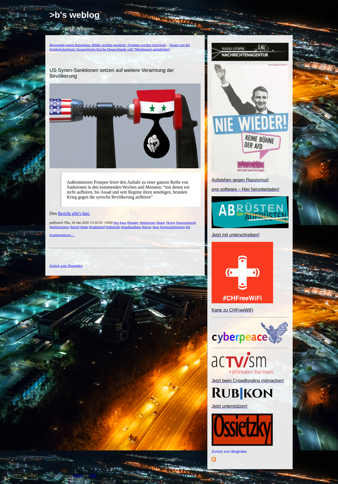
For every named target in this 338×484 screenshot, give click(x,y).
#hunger (133, 222)
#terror (146, 227)
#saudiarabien (131, 227)
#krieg (170, 222)
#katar (160, 222)
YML (93, 475)
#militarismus (59, 227)
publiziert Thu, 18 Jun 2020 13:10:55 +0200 (81, 222)
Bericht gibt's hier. (74, 213)
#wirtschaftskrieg (172, 227)
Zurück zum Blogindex (229, 451)
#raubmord (97, 227)
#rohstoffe (113, 227)
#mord (74, 227)
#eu (116, 222)
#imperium (147, 222)
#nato (84, 227)
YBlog (77, 475)
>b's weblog (74, 15)
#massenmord (186, 222)
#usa (156, 227)
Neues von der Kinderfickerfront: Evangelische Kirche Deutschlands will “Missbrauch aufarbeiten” (119, 47)
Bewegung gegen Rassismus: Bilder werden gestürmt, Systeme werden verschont (107, 45)
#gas (123, 222)
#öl (188, 227)
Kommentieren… (61, 235)
